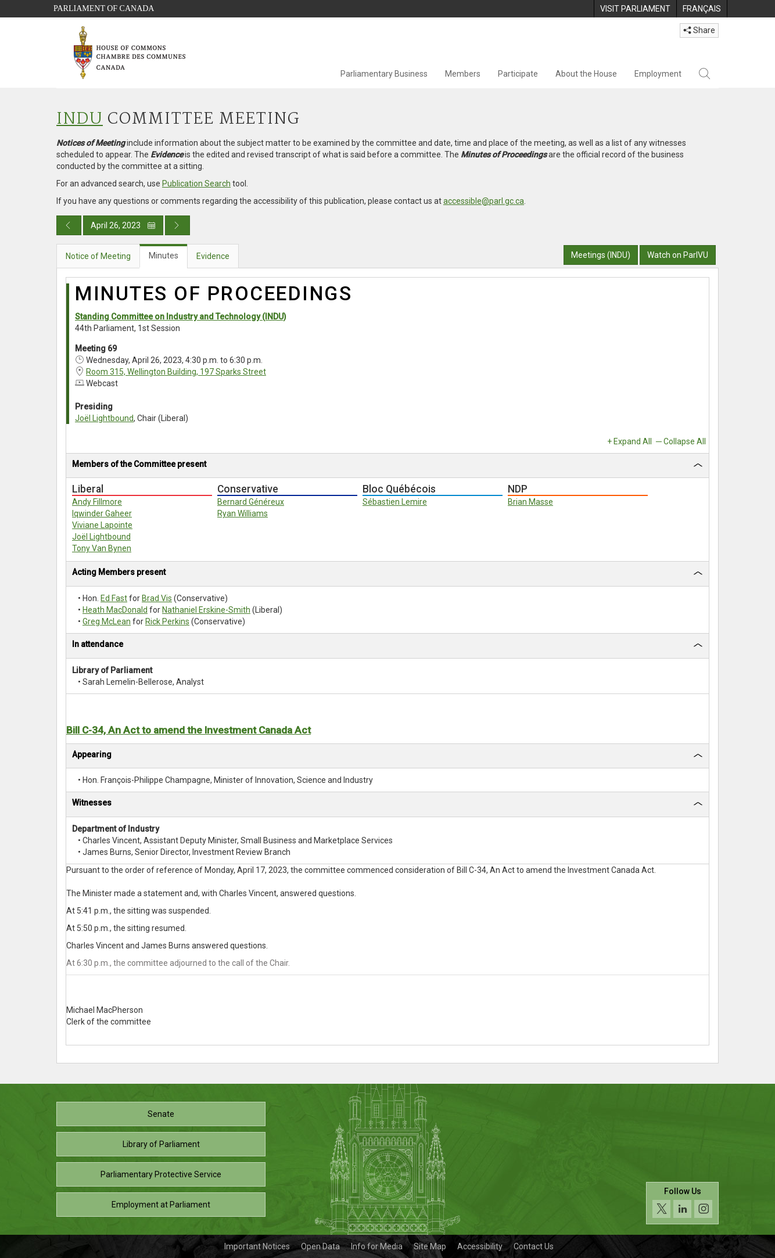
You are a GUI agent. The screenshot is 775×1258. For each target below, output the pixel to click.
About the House (586, 73)
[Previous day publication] (68, 225)
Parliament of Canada (103, 8)
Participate (518, 73)
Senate (161, 1114)
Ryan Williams (242, 513)
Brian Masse (530, 501)
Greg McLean (106, 621)
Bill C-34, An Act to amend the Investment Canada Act (188, 730)
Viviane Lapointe (102, 525)
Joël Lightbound (104, 418)
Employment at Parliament (161, 1204)
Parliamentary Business (384, 73)
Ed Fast (114, 598)
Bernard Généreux (250, 501)
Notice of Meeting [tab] (98, 256)
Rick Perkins (167, 621)
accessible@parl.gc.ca (483, 201)
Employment (657, 73)
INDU (79, 119)
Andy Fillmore (97, 501)
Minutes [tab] (163, 255)
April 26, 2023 (123, 225)
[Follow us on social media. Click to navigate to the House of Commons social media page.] (682, 1203)
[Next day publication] (177, 225)
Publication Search (196, 183)
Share (699, 30)
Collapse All (684, 441)
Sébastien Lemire (395, 501)
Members (462, 73)
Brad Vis (157, 598)
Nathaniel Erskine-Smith (206, 609)
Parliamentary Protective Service (161, 1174)
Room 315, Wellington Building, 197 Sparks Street (176, 371)
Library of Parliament (161, 1144)
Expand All (632, 441)
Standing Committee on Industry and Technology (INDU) (180, 316)
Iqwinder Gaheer (102, 513)
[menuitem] (635, 8)
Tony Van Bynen (101, 548)
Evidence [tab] (212, 256)
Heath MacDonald (115, 609)
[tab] (387, 466)
